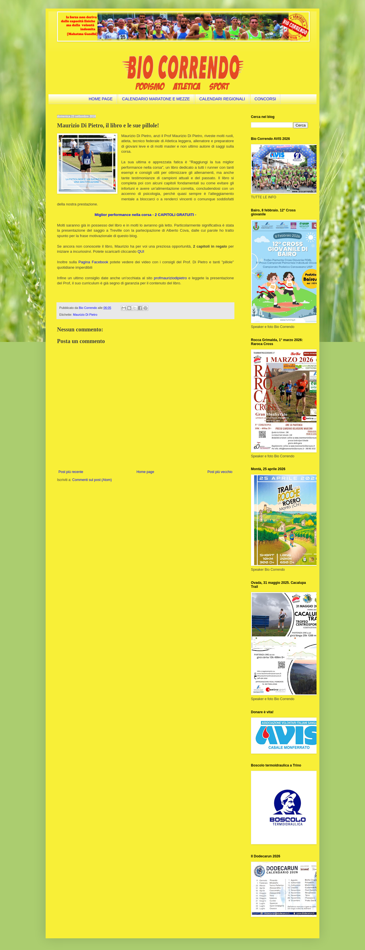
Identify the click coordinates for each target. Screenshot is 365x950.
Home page (145, 472)
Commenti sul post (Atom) (92, 480)
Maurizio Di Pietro (85, 314)
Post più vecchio (220, 472)
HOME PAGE (101, 99)
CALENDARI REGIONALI (222, 99)
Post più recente (70, 472)
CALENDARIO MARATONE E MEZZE (156, 99)
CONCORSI (265, 99)
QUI (140, 251)
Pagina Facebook (93, 262)
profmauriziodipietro (170, 278)
